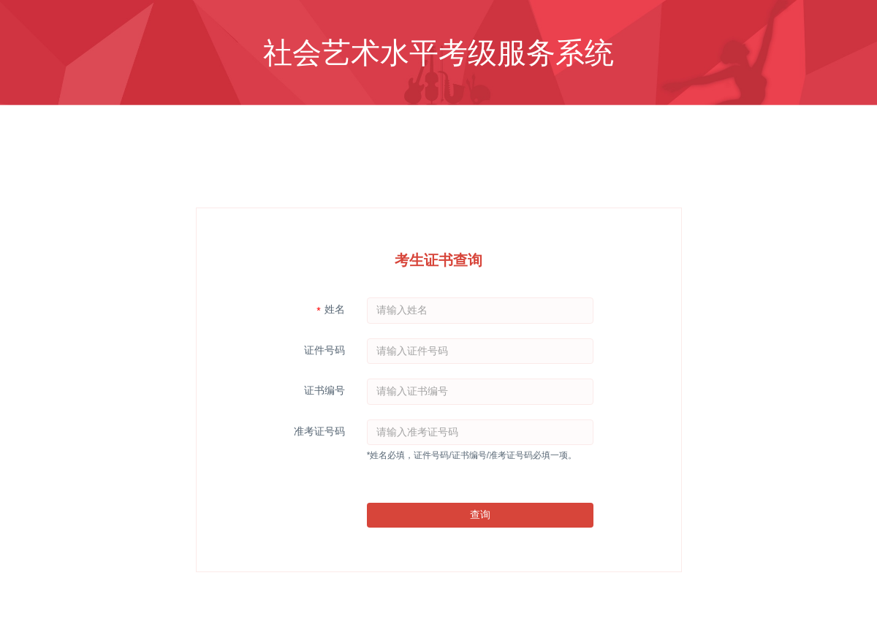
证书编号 (324, 390)
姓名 (334, 309)
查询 (480, 514)
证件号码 (324, 350)
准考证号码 (319, 431)
